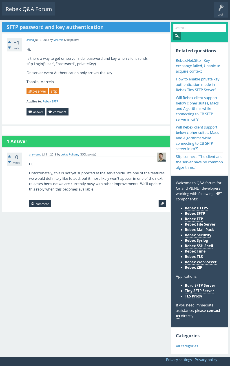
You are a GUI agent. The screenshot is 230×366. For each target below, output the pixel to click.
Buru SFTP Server (200, 285)
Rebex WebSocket (201, 262)
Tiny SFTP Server (199, 290)
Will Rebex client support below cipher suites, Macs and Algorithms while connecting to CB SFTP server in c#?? (197, 108)
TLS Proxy (193, 296)
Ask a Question (135, 12)
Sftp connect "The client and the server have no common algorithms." (199, 162)
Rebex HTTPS (196, 208)
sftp (54, 91)
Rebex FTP (194, 218)
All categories (187, 346)
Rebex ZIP (193, 267)
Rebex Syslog (196, 240)
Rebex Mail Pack (199, 229)
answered (35, 154)
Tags (102, 12)
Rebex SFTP (50, 101)
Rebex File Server (200, 224)
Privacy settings (179, 359)
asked (30, 40)
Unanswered (84, 12)
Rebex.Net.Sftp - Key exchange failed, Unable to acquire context (198, 66)
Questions (65, 12)
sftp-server (37, 91)
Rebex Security (198, 235)
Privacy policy (206, 359)
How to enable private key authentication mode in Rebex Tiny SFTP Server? (197, 84)
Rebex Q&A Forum (29, 9)
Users (116, 12)
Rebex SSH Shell (199, 245)
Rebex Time (195, 251)
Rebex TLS (194, 256)
